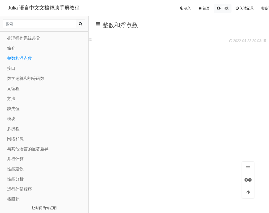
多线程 (13, 128)
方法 (11, 98)
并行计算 (15, 158)
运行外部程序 (19, 189)
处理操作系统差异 (23, 38)
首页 (204, 8)
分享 (156, 40)
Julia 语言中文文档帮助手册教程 (43, 8)
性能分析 (15, 179)
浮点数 (113, 173)
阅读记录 (245, 8)
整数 (110, 148)
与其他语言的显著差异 (27, 148)
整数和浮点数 (111, 140)
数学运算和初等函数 (25, 78)
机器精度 (124, 198)
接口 (11, 68)
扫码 (142, 40)
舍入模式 (124, 206)
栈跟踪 (13, 199)
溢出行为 (124, 157)
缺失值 (13, 108)
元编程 (13, 88)
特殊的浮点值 (129, 190)
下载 (223, 8)
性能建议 (15, 169)
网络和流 (15, 138)
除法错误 (124, 165)
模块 (11, 118)
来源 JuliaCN (99, 40)
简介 (11, 48)
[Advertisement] (176, 89)
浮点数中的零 (129, 182)
